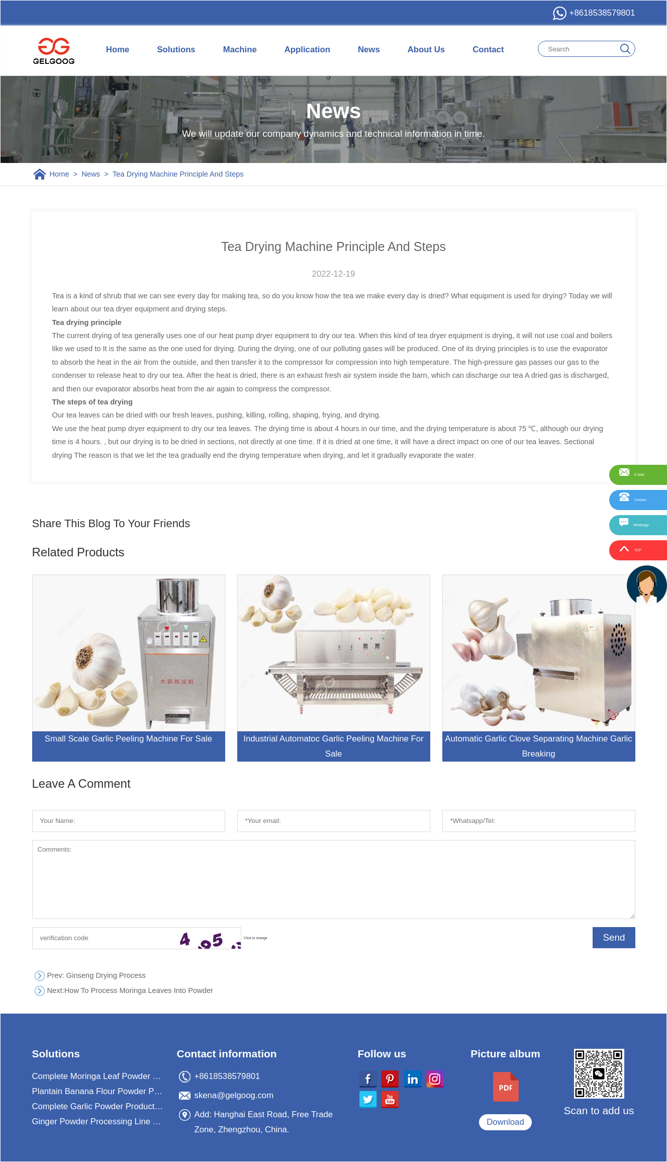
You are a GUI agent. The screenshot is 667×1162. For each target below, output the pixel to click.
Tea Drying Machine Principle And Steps (178, 174)
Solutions (176, 49)
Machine (240, 49)
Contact (488, 49)
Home (118, 49)
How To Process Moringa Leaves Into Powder (130, 990)
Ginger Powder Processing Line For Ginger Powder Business (98, 1121)
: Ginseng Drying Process (96, 975)
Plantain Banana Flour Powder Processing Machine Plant (98, 1091)
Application (307, 49)
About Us (426, 49)
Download (505, 1122)
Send (614, 937)
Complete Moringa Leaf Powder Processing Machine (98, 1076)
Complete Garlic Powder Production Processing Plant (98, 1106)
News (369, 49)
